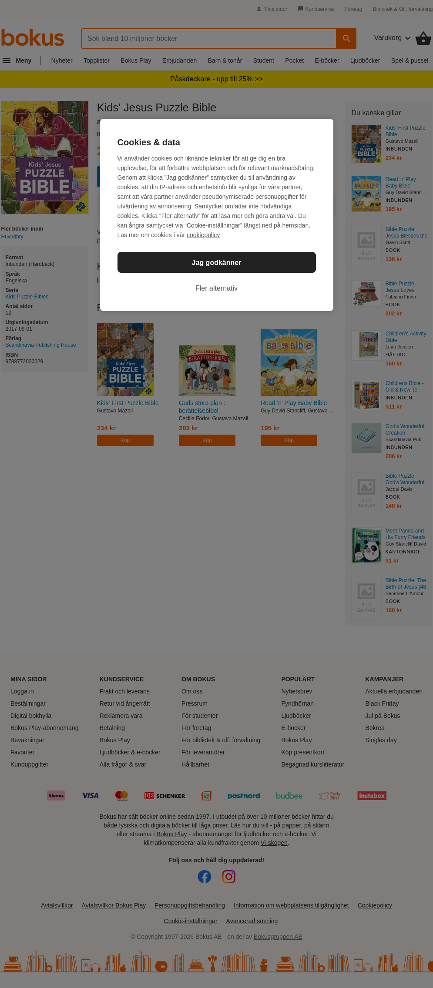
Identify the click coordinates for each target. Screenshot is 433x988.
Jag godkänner (217, 262)
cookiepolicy (203, 234)
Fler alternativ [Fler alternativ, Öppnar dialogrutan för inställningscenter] (216, 288)
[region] (216, 215)
